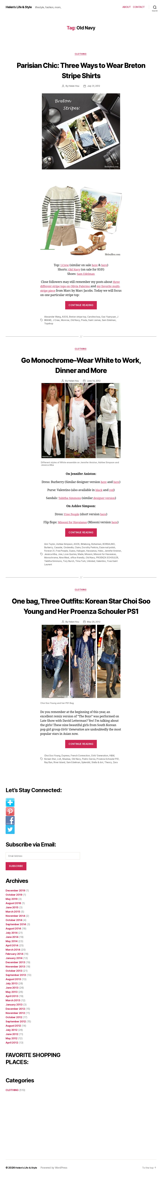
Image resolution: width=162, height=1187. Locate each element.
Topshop (48, 323)
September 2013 (16, 986)
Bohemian (97, 544)
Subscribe (16, 877)
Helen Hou (73, 86)
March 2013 (13, 1011)
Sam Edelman (85, 274)
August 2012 (13, 1037)
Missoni (99, 555)
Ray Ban (48, 773)
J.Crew (64, 266)
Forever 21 (49, 551)
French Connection (81, 767)
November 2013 (15, 977)
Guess (73, 551)
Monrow (65, 320)
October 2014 (14, 931)
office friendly (89, 558)
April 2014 (12, 956)
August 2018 (13, 914)
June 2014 (12, 948)
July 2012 (11, 1041)
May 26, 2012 (94, 633)
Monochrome (63, 558)
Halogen (82, 551)
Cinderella (69, 548)
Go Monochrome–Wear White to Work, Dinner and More (81, 365)
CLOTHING (81, 54)
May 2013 (12, 1003)
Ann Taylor (49, 544)
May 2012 (11, 1049)
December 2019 (15, 901)
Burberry (48, 548)
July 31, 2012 (94, 86)
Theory (109, 773)
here (95, 266)
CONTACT (139, 6)
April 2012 (12, 1054)
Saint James (94, 320)
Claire (79, 548)
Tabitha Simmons (69, 499)
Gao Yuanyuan (110, 317)
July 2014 (12, 944)
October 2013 (14, 982)
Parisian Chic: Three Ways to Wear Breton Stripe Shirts (81, 70)
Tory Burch (81, 561)
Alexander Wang (52, 317)
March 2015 (13, 923)
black (99, 491)
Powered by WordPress (55, 1179)
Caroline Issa (95, 317)
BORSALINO (110, 544)
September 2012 (16, 1032)
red (111, 491)
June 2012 (12, 1045)
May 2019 (12, 910)
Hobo (102, 551)
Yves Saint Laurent (54, 565)
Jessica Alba (59, 555)
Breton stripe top (79, 317)
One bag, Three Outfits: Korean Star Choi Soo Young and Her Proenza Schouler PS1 (81, 612)
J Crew (56, 320)
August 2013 (13, 990)
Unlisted (104, 561)
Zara (116, 773)
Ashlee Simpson (64, 544)
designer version (105, 499)
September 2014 (16, 935)
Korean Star (50, 770)
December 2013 (15, 973)
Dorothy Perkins (91, 548)
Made (91, 555)
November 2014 (15, 927)
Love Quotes (80, 555)
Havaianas (93, 551)
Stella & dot (98, 773)
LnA (59, 770)
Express (66, 767)
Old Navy (74, 270)
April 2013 (12, 1007)
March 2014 (13, 961)
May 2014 (12, 952)
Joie (69, 555)
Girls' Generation (100, 767)
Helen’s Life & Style (26, 1179)
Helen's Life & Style (20, 7)
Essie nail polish (109, 548)
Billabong (86, 544)
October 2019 (14, 906)
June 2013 (12, 999)
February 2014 (14, 965)
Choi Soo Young (52, 767)
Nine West (76, 558)
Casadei (58, 548)
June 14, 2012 (94, 381)
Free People (71, 515)
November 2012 (15, 1024)
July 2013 (12, 994)
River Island (59, 773)
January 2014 (14, 969)
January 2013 (14, 1015)
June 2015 (12, 918)
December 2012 (15, 1020)
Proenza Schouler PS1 (108, 770)
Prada (84, 320)
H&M (113, 767)
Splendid (86, 773)
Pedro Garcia (89, 770)
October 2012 (14, 1028)
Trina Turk (94, 561)
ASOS (66, 317)
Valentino (114, 561)
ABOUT (126, 6)
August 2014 (13, 939)
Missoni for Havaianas (72, 523)
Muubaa (67, 770)
